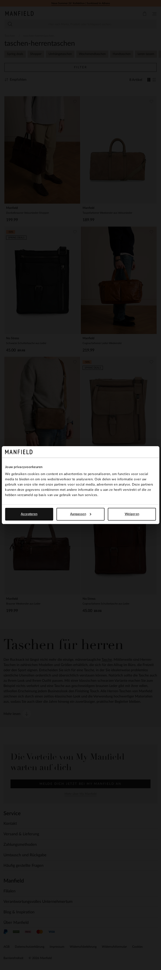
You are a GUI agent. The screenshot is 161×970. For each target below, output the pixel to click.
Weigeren (132, 514)
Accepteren (29, 514)
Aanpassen (80, 514)
